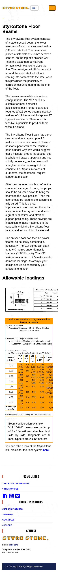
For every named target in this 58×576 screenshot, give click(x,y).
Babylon (7, 514)
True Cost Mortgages (15, 483)
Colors (7, 525)
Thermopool (10, 489)
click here (13, 544)
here (46, 450)
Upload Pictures (12, 509)
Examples (8, 520)
